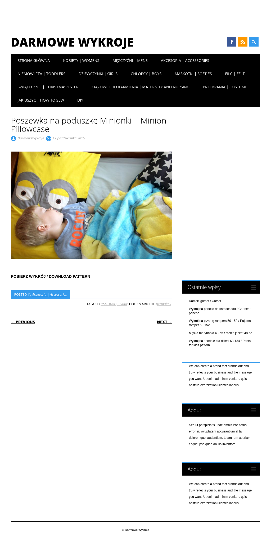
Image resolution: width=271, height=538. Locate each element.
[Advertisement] (135, 14)
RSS (242, 42)
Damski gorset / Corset (205, 301)
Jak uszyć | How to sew (40, 100)
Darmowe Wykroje (72, 42)
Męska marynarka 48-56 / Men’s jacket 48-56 (220, 333)
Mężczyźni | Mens (130, 60)
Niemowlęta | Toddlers (41, 73)
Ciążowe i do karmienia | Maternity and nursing (141, 86)
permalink (163, 304)
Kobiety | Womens (81, 60)
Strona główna (33, 60)
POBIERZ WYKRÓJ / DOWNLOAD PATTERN (50, 276)
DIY (80, 100)
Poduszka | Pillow (114, 304)
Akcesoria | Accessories (185, 60)
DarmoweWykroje (31, 138)
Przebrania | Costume (225, 86)
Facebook (231, 42)
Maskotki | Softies (193, 73)
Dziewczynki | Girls (98, 73)
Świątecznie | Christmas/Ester (47, 86)
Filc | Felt (235, 73)
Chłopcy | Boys (146, 73)
